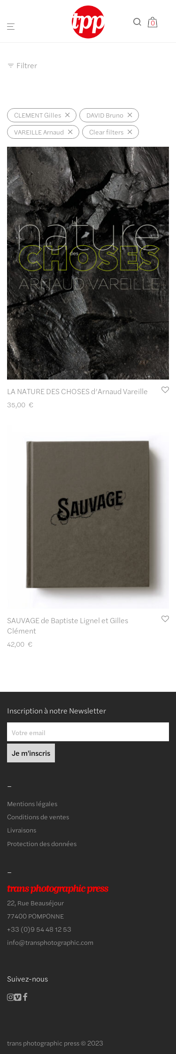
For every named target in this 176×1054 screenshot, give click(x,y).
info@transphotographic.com (50, 942)
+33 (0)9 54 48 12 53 (39, 929)
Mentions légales (32, 803)
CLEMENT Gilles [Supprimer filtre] (37, 114)
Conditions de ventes (38, 816)
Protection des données (42, 843)
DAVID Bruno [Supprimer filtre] (104, 114)
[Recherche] (139, 21)
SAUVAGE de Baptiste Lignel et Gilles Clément (67, 625)
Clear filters (106, 131)
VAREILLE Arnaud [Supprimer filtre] (39, 131)
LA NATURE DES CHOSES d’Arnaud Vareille (77, 391)
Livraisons (21, 829)
